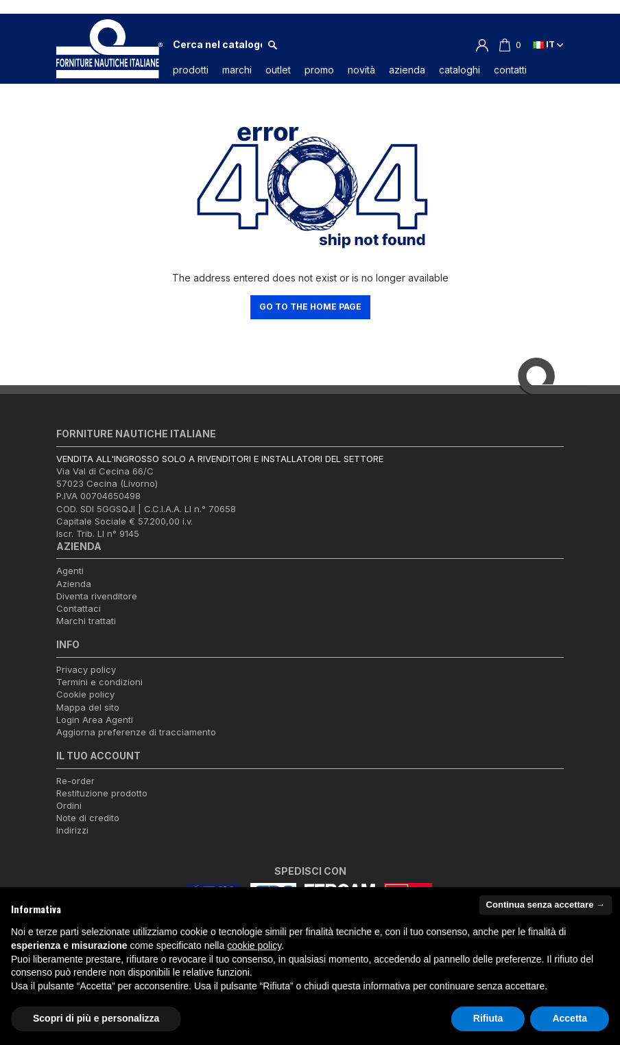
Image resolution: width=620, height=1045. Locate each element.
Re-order (75, 780)
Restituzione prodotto (101, 793)
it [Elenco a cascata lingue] (548, 44)
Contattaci (78, 608)
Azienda (73, 583)
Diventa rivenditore (96, 595)
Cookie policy (85, 694)
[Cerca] (217, 44)
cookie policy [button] (254, 945)
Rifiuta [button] (488, 1018)
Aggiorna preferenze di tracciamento (136, 731)
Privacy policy (86, 669)
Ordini (69, 805)
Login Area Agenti (94, 719)
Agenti (70, 571)
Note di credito (87, 818)
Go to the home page (310, 306)
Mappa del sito (87, 707)
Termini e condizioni (99, 682)
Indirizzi (72, 830)
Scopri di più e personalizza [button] (96, 1018)
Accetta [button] (569, 1018)
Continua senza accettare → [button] (545, 904)
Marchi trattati (86, 621)
